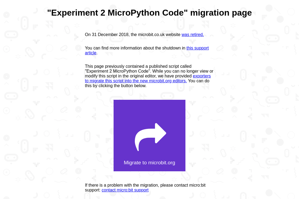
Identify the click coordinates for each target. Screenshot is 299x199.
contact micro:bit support (125, 190)
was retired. (193, 34)
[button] (149, 136)
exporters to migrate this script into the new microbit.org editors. (148, 78)
